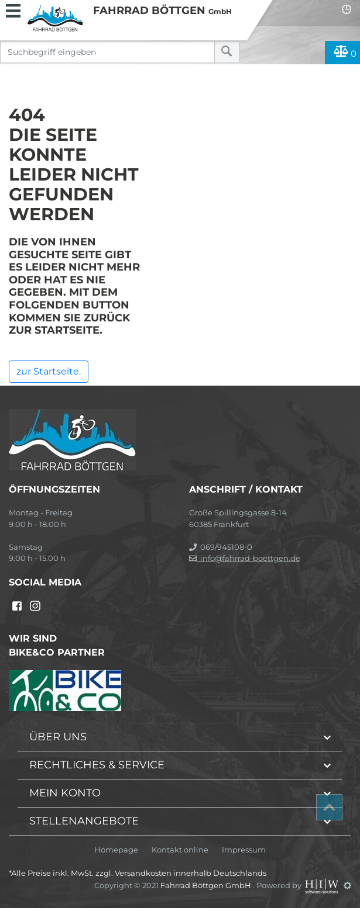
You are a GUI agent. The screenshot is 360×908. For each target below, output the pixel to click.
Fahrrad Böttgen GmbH (206, 885)
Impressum (244, 850)
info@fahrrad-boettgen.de (244, 558)
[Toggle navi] (13, 9)
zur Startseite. (48, 371)
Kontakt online (180, 850)
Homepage (116, 850)
